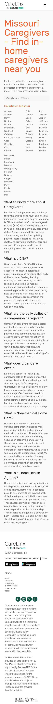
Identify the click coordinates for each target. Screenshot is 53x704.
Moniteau (9, 161)
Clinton (7, 150)
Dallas (28, 121)
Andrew (8, 111)
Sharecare (9, 581)
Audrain (8, 114)
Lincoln (42, 140)
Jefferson (43, 121)
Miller (7, 158)
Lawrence (44, 134)
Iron (41, 111)
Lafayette (43, 130)
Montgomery (10, 168)
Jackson (43, 114)
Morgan (8, 171)
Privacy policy (10, 588)
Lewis (42, 137)
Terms (7, 591)
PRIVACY (36, 558)
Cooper (29, 114)
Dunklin (29, 130)
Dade (28, 117)
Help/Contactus (11, 586)
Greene (29, 140)
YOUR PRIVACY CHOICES (22, 558)
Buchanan (9, 127)
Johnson (43, 124)
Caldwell (8, 130)
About (7, 578)
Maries (42, 147)
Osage (7, 178)
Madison (43, 144)
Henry (28, 144)
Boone (7, 124)
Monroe (8, 165)
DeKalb (29, 124)
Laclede (43, 127)
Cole (27, 111)
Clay (6, 147)
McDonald (9, 155)
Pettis (7, 188)
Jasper (42, 117)
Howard (29, 150)
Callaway (8, 134)
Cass (6, 140)
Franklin (29, 134)
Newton (8, 175)
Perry (7, 184)
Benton (7, 121)
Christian (8, 144)
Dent (27, 127)
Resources (9, 583)
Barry (7, 117)
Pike (6, 194)
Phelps (7, 191)
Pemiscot (8, 181)
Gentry (28, 137)
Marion (42, 150)
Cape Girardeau (12, 137)
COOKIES (8, 558)
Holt (27, 147)
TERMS (44, 558)
